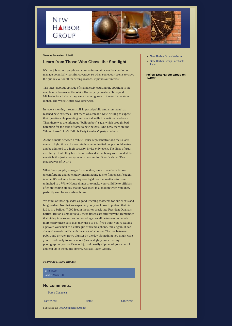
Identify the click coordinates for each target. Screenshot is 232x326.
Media (56, 275)
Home (89, 300)
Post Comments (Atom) (72, 307)
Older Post (127, 300)
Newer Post (50, 300)
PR (62, 275)
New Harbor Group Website (166, 56)
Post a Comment (57, 292)
